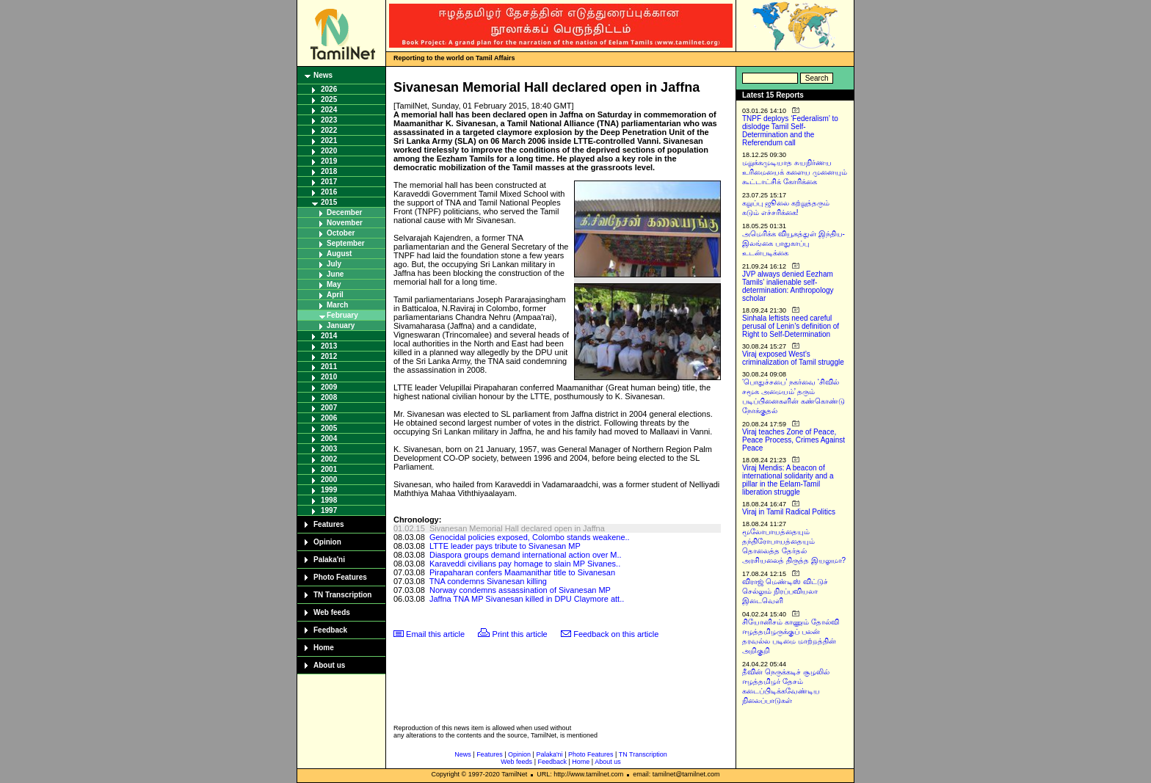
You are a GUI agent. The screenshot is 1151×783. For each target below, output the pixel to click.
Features (328, 524)
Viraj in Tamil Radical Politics (788, 512)
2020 (329, 151)
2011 (329, 367)
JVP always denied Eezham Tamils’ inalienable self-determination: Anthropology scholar (788, 286)
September (346, 243)
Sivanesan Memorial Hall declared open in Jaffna (517, 528)
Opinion (327, 542)
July (334, 264)
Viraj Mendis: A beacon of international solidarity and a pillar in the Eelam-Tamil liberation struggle (788, 480)
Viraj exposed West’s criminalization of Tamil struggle (793, 358)
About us (329, 665)
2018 (329, 171)
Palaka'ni (329, 560)
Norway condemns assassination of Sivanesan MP (520, 590)
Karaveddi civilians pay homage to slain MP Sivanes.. (524, 563)
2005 (329, 428)
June (335, 274)
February (342, 315)
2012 (329, 356)
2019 (329, 161)
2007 (329, 408)
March (337, 305)
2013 (329, 346)
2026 (329, 89)
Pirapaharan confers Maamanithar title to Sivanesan (522, 572)
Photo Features (340, 577)
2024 (329, 110)
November (345, 223)
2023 (329, 120)
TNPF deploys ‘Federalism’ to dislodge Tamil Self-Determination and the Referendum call (790, 130)
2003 (329, 449)
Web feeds (331, 612)
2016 (329, 192)
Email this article (435, 634)
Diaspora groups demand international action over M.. (525, 554)
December (344, 212)
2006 (329, 418)
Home (323, 648)
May (334, 284)
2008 (329, 397)
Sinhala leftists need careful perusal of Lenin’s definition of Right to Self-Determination (790, 326)
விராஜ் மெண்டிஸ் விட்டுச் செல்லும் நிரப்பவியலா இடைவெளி (785, 591)
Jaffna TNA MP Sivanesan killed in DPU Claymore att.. (526, 598)
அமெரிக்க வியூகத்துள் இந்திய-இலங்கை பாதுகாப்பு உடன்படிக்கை (793, 243)
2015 (329, 202)
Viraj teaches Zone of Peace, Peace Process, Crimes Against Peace (793, 440)
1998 (329, 500)
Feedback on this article (615, 634)
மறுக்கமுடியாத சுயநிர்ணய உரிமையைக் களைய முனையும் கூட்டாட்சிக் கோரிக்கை (794, 172)
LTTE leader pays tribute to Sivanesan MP (505, 546)
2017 (329, 182)
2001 (329, 469)
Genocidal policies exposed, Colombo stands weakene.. (529, 537)
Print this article (520, 634)
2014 (329, 336)
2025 (329, 99)
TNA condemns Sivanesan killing (488, 581)
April (335, 295)
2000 (329, 480)
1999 (329, 490)
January (341, 325)
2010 (329, 377)
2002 (329, 459)
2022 (329, 130)
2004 (329, 438)
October (341, 233)
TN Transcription (342, 595)
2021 (329, 140)
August (339, 254)
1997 (329, 510)
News (323, 75)
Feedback (330, 630)
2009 (329, 387)
